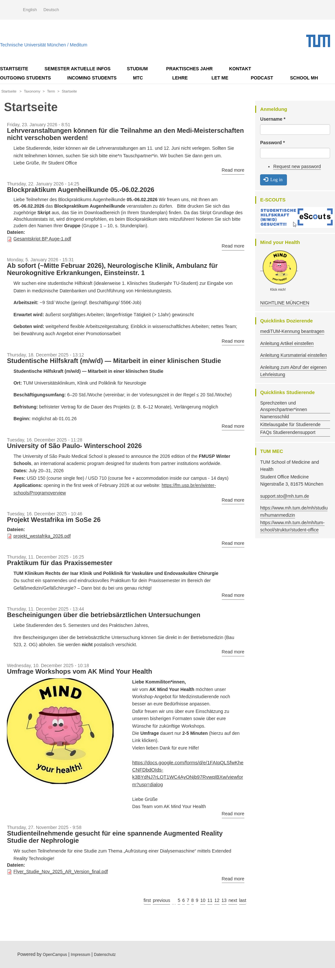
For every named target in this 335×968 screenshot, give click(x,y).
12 (217, 900)
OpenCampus (55, 954)
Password (272, 142)
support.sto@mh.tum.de (284, 496)
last (242, 900)
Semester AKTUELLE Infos (77, 68)
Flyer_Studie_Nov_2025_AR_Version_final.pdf (60, 871)
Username (272, 119)
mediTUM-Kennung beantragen (292, 331)
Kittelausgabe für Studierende (290, 424)
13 (224, 900)
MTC (138, 77)
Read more (233, 170)
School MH (304, 77)
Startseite (14, 68)
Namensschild (274, 416)
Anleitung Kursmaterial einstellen (293, 355)
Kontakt (240, 68)
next (232, 900)
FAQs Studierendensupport (287, 432)
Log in (273, 179)
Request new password (297, 166)
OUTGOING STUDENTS (25, 77)
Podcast (262, 77)
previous (161, 900)
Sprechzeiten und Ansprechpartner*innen (283, 406)
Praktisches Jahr (189, 68)
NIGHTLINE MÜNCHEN (284, 302)
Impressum (80, 954)
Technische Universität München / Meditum (43, 43)
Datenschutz (105, 954)
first (147, 900)
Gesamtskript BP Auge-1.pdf (42, 238)
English (30, 9)
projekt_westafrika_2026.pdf (42, 536)
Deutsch (51, 9)
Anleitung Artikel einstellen (286, 343)
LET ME (219, 77)
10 (202, 900)
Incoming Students (92, 77)
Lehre (179, 77)
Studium (137, 68)
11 (210, 900)
